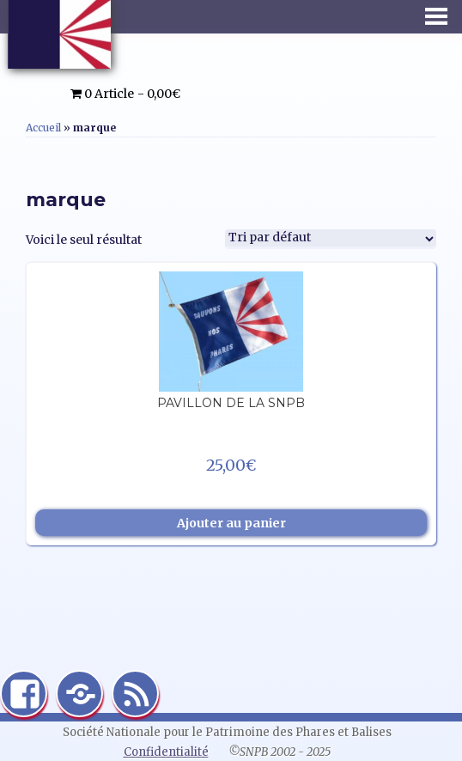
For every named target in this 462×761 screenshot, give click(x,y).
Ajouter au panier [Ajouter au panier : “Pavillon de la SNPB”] (231, 523)
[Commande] (330, 239)
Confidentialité (166, 752)
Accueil (43, 127)
